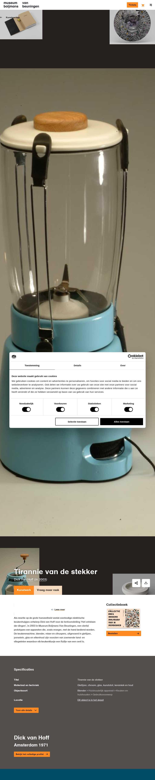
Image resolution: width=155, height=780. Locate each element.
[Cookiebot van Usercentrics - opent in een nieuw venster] (130, 356)
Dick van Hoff (23, 516)
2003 (42, 516)
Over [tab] (123, 365)
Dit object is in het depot (91, 636)
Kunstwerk (24, 527)
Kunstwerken (13, 17)
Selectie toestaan (77, 421)
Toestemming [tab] (32, 365)
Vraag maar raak (48, 527)
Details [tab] (77, 365)
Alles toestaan (121, 421)
